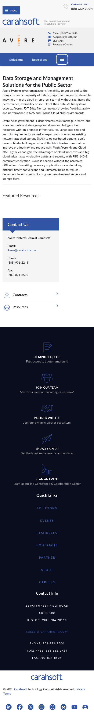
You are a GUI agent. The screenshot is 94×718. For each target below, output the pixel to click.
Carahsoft (20, 689)
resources (47, 533)
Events (47, 520)
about (47, 570)
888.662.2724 (82, 9)
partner (47, 557)
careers (47, 582)
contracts (47, 545)
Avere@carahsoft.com (22, 250)
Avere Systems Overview (28, 60)
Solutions (47, 508)
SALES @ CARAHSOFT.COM (47, 631)
